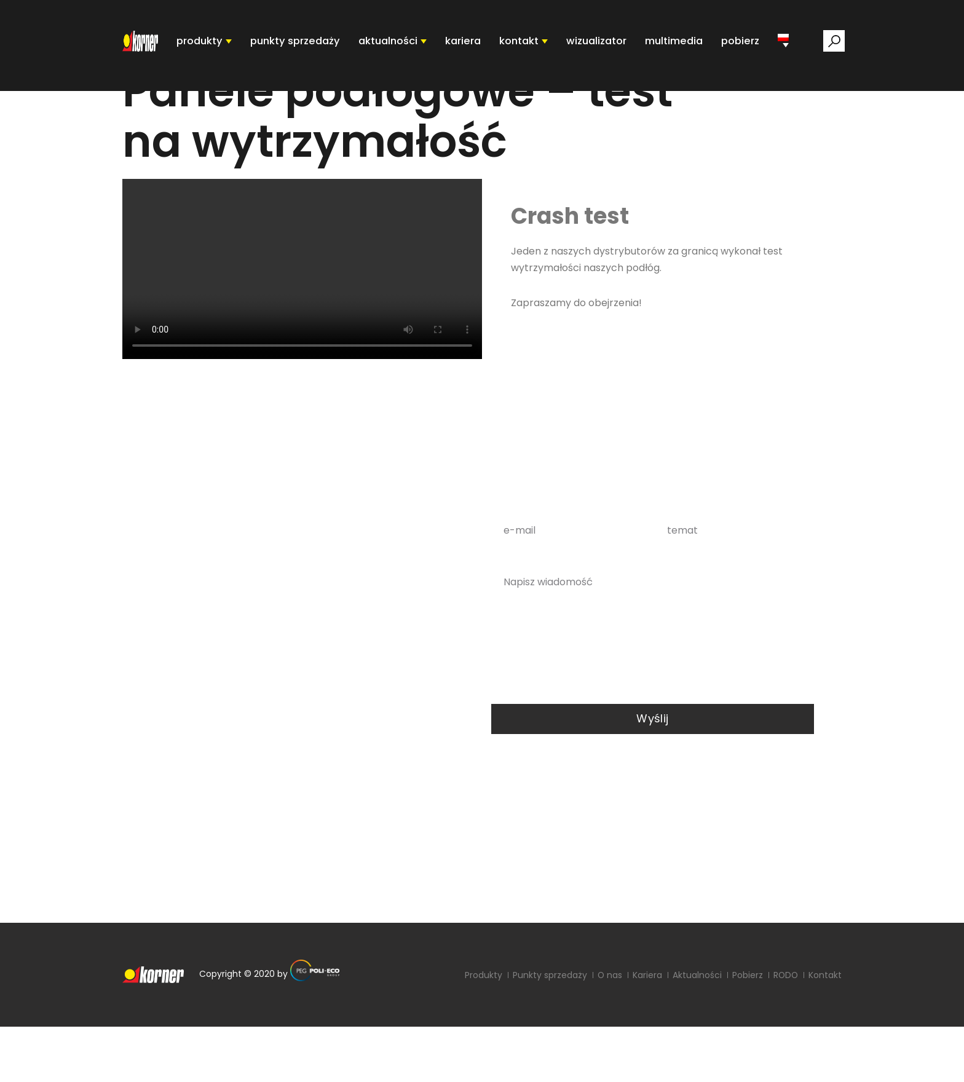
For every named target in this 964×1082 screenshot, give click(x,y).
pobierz (740, 45)
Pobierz (746, 1030)
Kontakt (825, 1030)
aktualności (401, 45)
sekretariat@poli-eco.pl (197, 917)
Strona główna (159, 105)
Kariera (473, 45)
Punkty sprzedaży (548, 1030)
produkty (219, 45)
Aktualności (696, 1030)
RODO (313, 942)
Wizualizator (603, 45)
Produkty (481, 1030)
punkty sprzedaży (312, 45)
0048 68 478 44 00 (279, 671)
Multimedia (677, 45)
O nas (608, 1030)
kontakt (528, 45)
